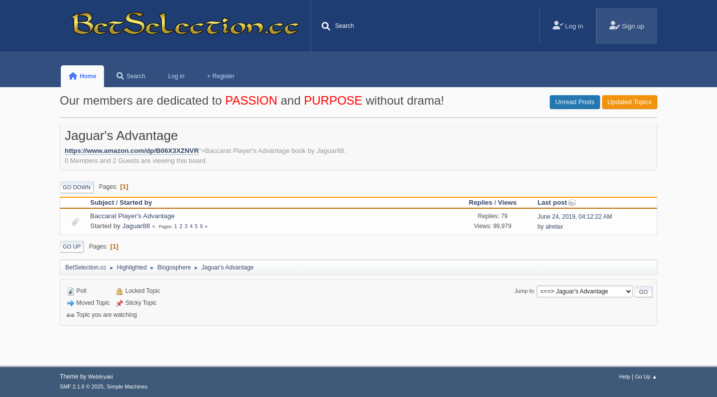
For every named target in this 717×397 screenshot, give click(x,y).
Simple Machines (127, 387)
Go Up (72, 247)
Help (624, 377)
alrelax (554, 226)
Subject (102, 202)
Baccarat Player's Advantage (132, 216)
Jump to (523, 291)
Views (507, 202)
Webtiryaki (100, 377)
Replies (480, 202)
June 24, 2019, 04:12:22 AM (574, 216)
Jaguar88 (136, 226)
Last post (556, 202)
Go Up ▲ (646, 377)
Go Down (77, 187)
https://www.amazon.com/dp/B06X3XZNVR (132, 150)
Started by (136, 202)
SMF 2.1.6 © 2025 (82, 387)
